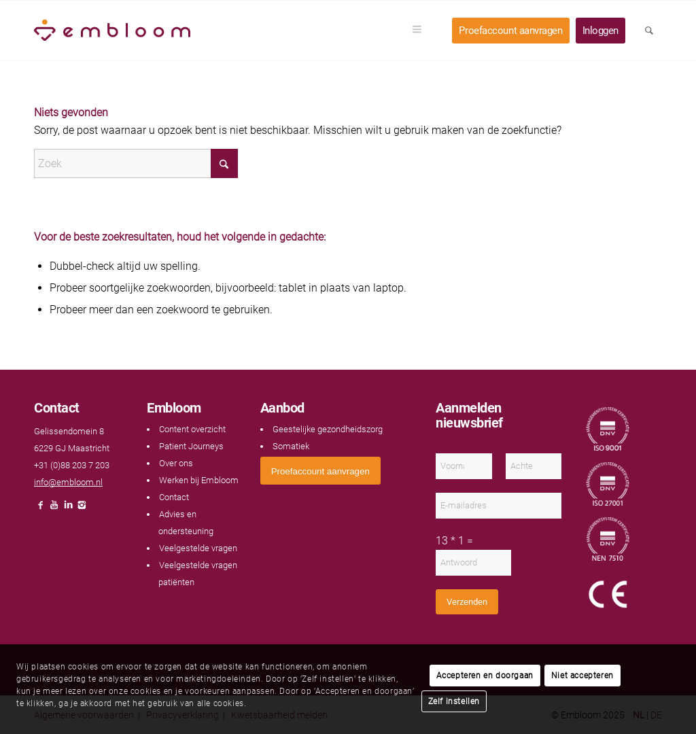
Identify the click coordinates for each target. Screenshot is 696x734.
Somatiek (291, 446)
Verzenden (467, 602)
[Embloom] (112, 30)
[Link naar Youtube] (54, 509)
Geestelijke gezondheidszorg (328, 429)
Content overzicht (192, 429)
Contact (174, 497)
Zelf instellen (454, 701)
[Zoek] (136, 163)
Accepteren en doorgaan (485, 675)
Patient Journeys (191, 446)
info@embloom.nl (68, 482)
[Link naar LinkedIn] (68, 509)
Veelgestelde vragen (198, 548)
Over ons (176, 463)
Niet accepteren (582, 675)
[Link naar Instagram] (81, 509)
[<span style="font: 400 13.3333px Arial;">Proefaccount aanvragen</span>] (320, 471)
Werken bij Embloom (199, 480)
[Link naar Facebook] (41, 509)
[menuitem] (421, 30)
